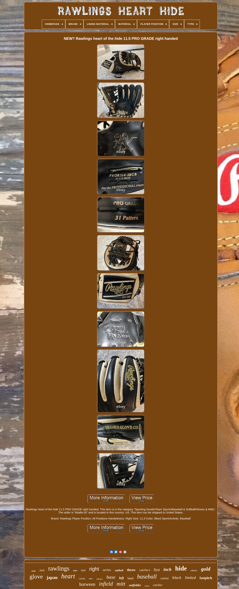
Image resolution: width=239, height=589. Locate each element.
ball (83, 570)
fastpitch (206, 578)
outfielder (135, 585)
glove (36, 576)
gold (205, 569)
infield (106, 584)
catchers (144, 570)
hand (130, 578)
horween (87, 584)
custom (82, 578)
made (147, 586)
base (110, 577)
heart (68, 576)
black (176, 577)
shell (42, 570)
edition (193, 570)
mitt (121, 584)
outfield (164, 578)
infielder (99, 579)
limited (190, 577)
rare (91, 578)
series (107, 570)
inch (167, 569)
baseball (147, 576)
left (121, 578)
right (94, 569)
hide (181, 568)
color (33, 571)
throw (131, 570)
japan (52, 577)
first (157, 570)
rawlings (58, 568)
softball (119, 570)
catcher (157, 585)
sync (75, 570)
